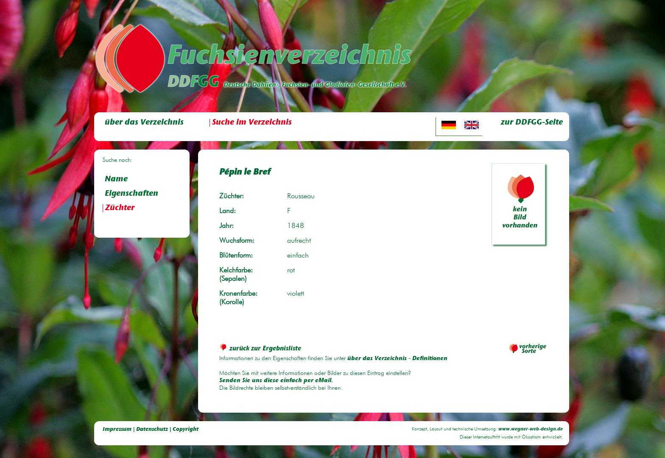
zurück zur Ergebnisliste (260, 349)
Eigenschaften (131, 194)
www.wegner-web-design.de (530, 429)
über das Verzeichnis (144, 123)
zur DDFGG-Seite (532, 123)
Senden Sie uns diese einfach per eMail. (276, 381)
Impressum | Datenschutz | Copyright (150, 429)
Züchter (119, 208)
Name (116, 179)
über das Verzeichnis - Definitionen (397, 359)
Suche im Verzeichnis (252, 123)
